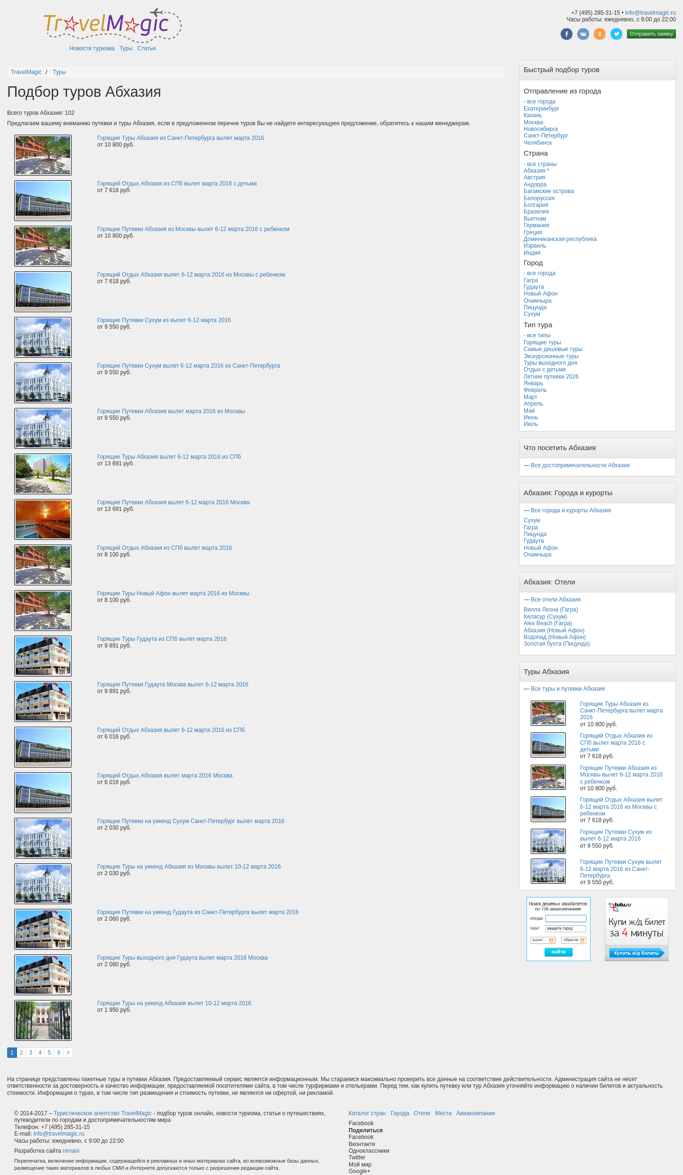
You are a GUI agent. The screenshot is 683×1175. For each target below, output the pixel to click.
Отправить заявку (651, 34)
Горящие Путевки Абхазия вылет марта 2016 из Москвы (171, 411)
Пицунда (535, 307)
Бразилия (536, 211)
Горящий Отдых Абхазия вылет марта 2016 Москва (164, 775)
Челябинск (538, 142)
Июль (531, 424)
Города (399, 1113)
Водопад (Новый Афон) (555, 637)
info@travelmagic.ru (650, 12)
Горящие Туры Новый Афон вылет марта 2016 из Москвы (173, 593)
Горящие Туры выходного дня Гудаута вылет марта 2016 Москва (182, 957)
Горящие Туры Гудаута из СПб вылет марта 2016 (162, 639)
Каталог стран (367, 1113)
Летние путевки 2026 (551, 376)
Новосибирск (541, 129)
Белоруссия (539, 198)
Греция (533, 232)
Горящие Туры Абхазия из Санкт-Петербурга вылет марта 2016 (180, 138)
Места (443, 1113)
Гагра (531, 280)
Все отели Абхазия (556, 599)
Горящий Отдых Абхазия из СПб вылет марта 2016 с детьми (177, 183)
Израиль (535, 245)
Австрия (534, 177)
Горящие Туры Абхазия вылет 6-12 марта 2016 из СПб (169, 456)
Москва (533, 122)
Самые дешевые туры (553, 349)
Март (530, 397)
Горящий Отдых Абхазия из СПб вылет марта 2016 (164, 548)
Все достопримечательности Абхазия (580, 465)
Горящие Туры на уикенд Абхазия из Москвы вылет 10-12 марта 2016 (189, 866)
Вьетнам (535, 218)
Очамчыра (538, 300)
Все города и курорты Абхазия (571, 510)
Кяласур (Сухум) (545, 616)
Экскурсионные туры (551, 356)
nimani (71, 1150)
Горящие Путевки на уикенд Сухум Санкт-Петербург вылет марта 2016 (191, 821)
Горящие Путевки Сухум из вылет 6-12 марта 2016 (164, 320)
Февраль (535, 390)
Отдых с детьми (545, 369)
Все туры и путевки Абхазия (568, 688)
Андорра (535, 184)
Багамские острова (549, 191)
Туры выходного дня (550, 363)
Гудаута (534, 287)
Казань (533, 115)
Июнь (531, 417)
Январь (533, 383)
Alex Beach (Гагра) (548, 623)
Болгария (536, 205)
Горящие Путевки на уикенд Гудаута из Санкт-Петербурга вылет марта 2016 (198, 912)
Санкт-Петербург (546, 135)
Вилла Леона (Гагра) (551, 609)
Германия (536, 225)
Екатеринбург (542, 108)
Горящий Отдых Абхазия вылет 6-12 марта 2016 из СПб (171, 730)
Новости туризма (92, 48)
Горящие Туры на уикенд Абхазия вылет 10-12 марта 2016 (174, 1003)
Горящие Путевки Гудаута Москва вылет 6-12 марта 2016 (173, 684)
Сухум (532, 314)
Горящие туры (542, 342)
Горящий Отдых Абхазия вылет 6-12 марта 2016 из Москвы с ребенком (191, 274)
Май (529, 410)
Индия (532, 253)
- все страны (540, 164)
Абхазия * (536, 170)
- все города (539, 101)
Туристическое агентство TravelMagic (103, 1113)
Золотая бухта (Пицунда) (557, 643)
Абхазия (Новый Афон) (554, 630)
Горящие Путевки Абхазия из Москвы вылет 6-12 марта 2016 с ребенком (193, 229)
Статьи (147, 48)
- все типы (537, 335)
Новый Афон (541, 293)
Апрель (533, 403)
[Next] (68, 1052)
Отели (422, 1113)
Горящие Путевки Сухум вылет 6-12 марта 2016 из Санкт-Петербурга (188, 365)
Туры (126, 48)
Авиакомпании (475, 1113)
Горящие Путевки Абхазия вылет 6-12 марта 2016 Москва (173, 502)
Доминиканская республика (560, 239)
